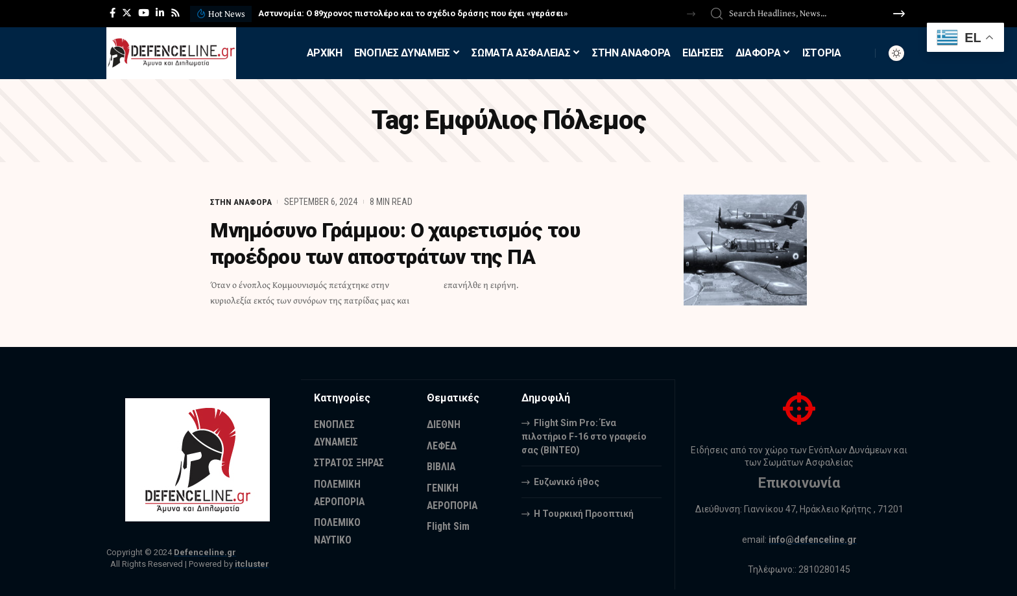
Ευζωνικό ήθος (566, 481)
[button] (691, 14)
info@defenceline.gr (813, 539)
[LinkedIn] (159, 13)
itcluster (252, 564)
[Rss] (175, 13)
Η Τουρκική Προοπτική (584, 513)
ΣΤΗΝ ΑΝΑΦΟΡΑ (241, 202)
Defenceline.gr (205, 552)
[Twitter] (127, 13)
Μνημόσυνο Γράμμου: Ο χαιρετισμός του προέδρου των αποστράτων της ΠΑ (401, 243)
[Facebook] (112, 13)
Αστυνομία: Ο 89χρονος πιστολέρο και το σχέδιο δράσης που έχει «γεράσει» (413, 13)
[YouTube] (143, 13)
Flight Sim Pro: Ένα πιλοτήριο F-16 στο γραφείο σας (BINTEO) (584, 436)
